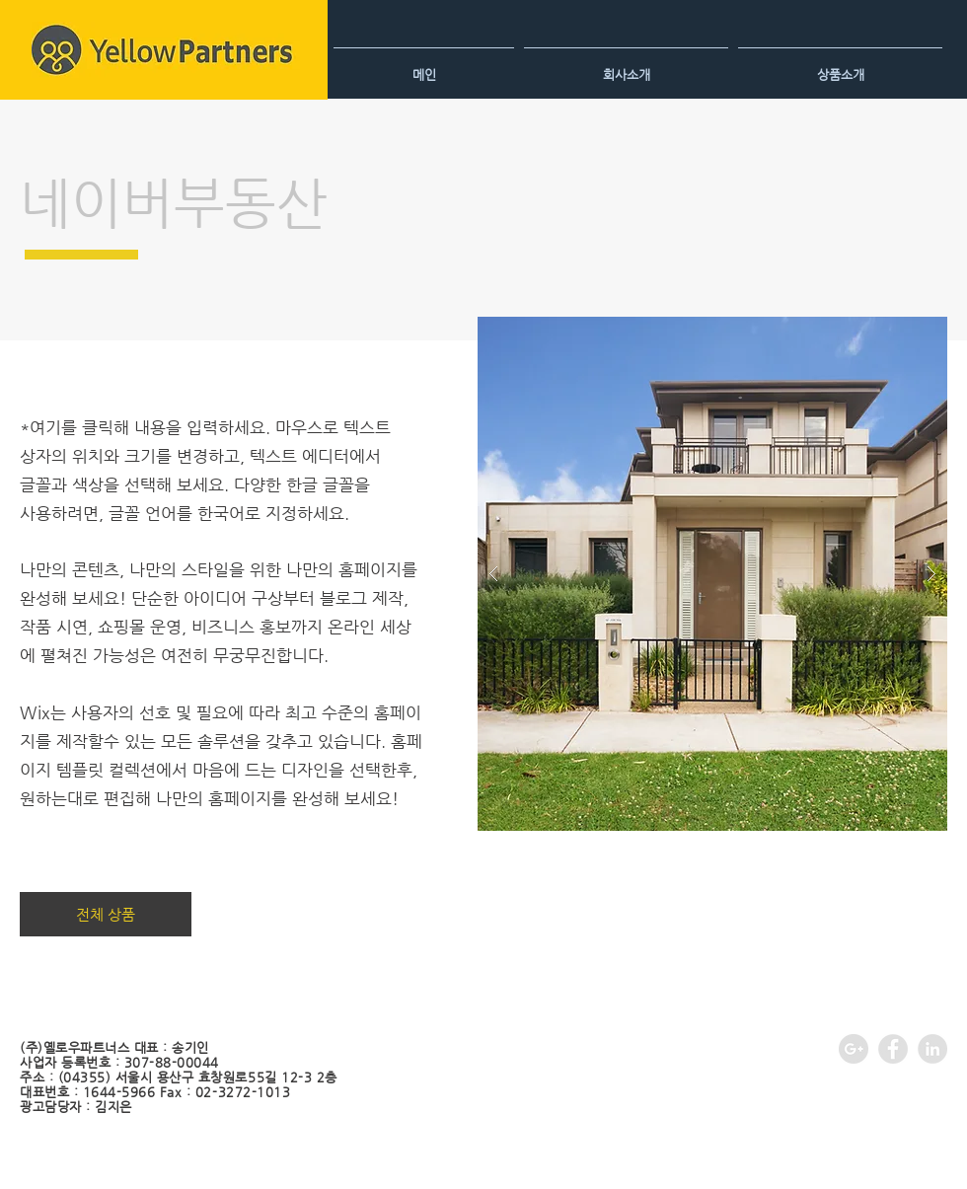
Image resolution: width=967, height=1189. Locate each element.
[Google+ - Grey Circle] (853, 1049)
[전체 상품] (105, 914)
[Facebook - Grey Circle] (893, 1049)
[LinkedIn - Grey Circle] (932, 1049)
